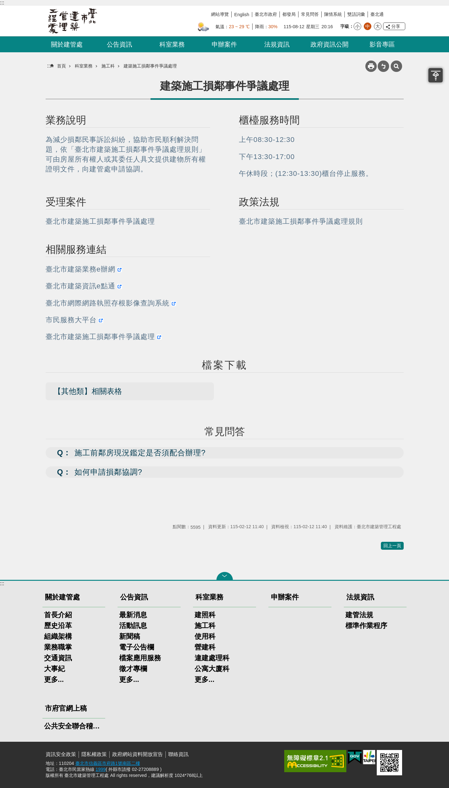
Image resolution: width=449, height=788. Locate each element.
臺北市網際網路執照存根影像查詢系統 (108, 303)
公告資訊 (119, 44)
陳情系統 (333, 14)
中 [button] (367, 26)
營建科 (205, 647)
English (241, 14)
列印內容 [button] (371, 66)
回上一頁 (392, 545)
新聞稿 (129, 636)
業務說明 (66, 120)
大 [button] (377, 26)
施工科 (108, 65)
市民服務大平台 (71, 320)
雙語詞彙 (356, 14)
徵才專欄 (133, 669)
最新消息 (133, 615)
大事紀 (54, 669)
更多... (54, 679)
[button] (225, 452)
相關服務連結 (76, 249)
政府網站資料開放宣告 (137, 754)
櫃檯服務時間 (269, 120)
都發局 (289, 14)
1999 (101, 769)
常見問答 (310, 14)
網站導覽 (220, 14)
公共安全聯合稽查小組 (74, 726)
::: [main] (49, 65)
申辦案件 (224, 44)
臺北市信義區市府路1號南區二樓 (107, 763)
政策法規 (259, 202)
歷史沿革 (58, 626)
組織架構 (58, 636)
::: (2, 2)
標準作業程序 (366, 626)
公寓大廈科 (212, 669)
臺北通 (377, 14)
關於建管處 (67, 44)
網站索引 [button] (396, 66)
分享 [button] (395, 26)
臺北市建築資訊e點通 (80, 286)
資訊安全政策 (61, 754)
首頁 (61, 65)
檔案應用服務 (140, 658)
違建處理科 (212, 658)
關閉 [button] (224, 576)
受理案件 (66, 202)
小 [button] (357, 26)
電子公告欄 (136, 647)
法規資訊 (277, 44)
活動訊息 (133, 626)
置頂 (435, 75)
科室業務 (172, 44)
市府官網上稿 (66, 708)
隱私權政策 (94, 754)
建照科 (205, 615)
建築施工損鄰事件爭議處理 (150, 65)
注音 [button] (383, 66)
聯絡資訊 (178, 754)
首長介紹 (58, 615)
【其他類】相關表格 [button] (88, 391)
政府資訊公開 (330, 44)
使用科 (205, 636)
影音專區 (382, 44)
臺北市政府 (266, 14)
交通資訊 (58, 658)
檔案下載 (224, 365)
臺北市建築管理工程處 (72, 21)
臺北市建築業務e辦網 (80, 269)
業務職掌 (58, 647)
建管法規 (359, 615)
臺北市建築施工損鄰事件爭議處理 (100, 337)
